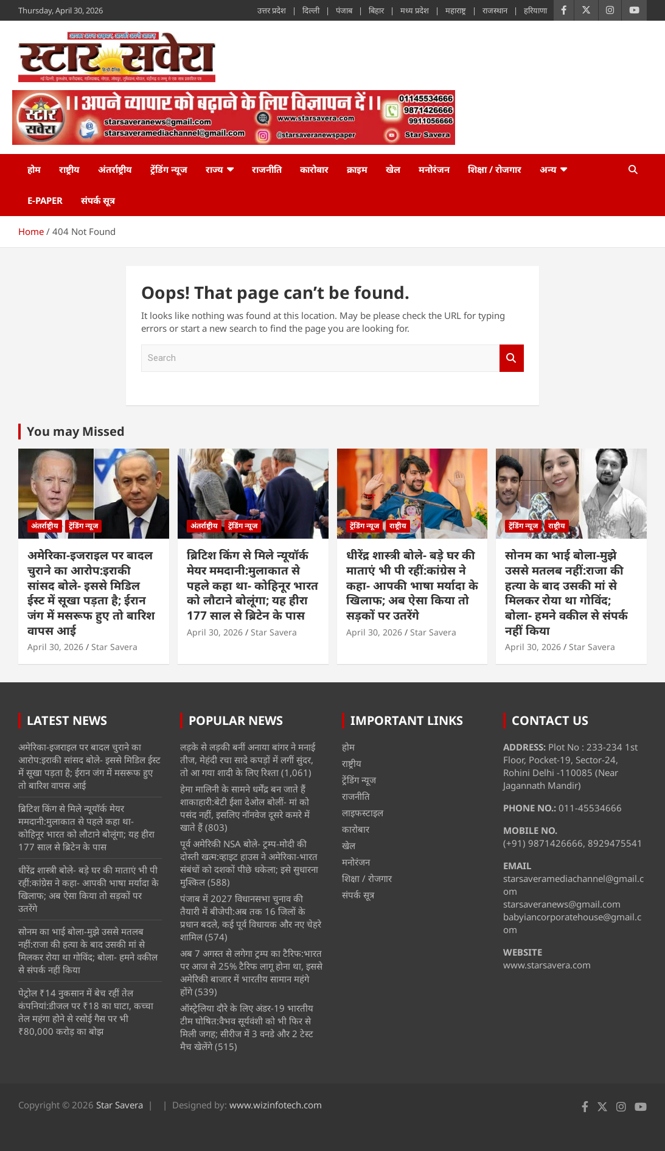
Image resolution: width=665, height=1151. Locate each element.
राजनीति (267, 169)
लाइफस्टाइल (362, 812)
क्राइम (357, 169)
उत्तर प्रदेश (271, 10)
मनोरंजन (434, 169)
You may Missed (76, 431)
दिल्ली (310, 10)
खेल (393, 169)
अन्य (548, 169)
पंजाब (344, 10)
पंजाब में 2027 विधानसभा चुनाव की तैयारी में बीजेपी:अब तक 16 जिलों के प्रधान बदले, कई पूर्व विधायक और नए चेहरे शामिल (250, 917)
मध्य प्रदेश (414, 10)
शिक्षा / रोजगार (494, 169)
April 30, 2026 (55, 646)
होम (34, 169)
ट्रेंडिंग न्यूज (168, 169)
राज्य (214, 169)
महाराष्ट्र (455, 10)
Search (512, 358)
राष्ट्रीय (69, 169)
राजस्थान (494, 10)
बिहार (376, 10)
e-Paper (45, 200)
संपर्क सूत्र (98, 200)
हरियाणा (535, 10)
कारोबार (314, 169)
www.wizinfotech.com (275, 1105)
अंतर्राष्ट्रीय (115, 169)
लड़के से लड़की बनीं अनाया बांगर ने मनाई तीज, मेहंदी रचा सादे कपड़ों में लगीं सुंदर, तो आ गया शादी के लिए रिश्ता (247, 759)
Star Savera (114, 646)
